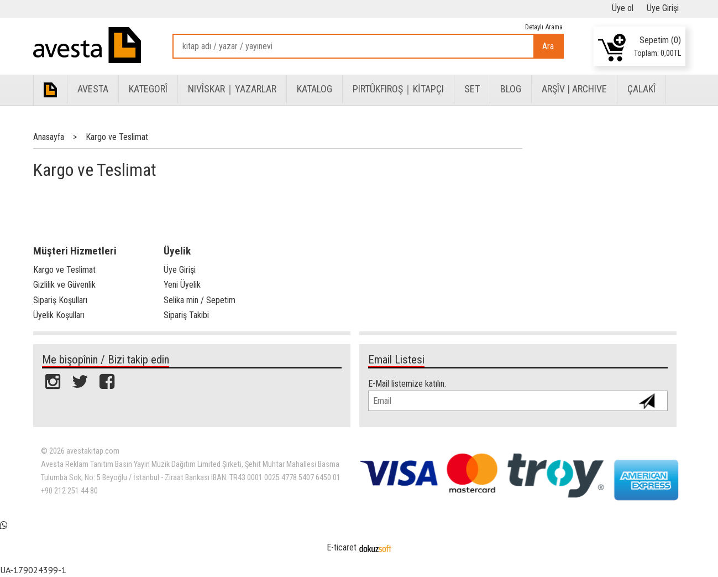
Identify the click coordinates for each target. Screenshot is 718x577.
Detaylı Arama (544, 27)
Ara (548, 46)
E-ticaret (342, 547)
